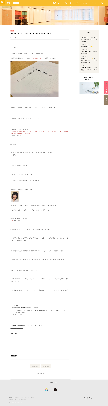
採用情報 (32, 397)
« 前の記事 (35, 366)
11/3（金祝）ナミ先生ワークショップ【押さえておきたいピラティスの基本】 (89, 39)
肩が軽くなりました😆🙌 (87, 46)
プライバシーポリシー (24, 397)
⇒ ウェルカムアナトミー (16, 328)
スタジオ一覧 (67, 3)
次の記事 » (46, 366)
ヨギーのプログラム (81, 3)
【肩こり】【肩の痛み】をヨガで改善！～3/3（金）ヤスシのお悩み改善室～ (89, 69)
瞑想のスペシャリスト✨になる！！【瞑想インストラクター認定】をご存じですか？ (89, 60)
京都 (9, 3)
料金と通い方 (55, 3)
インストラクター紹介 (98, 3)
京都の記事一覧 (40, 374)
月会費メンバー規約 (22, 399)
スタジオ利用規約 (12, 399)
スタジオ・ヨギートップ (14, 397)
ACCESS (18, 3)
